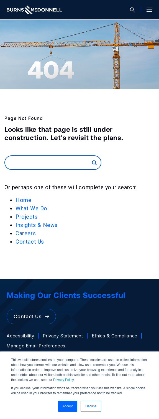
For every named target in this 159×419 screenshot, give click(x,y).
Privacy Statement (63, 335)
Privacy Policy (63, 380)
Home (23, 200)
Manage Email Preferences (36, 345)
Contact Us (30, 241)
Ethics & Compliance (114, 335)
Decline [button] (90, 406)
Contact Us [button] (31, 316)
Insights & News (37, 225)
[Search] (48, 162)
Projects (27, 216)
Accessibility (20, 335)
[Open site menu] (147, 9)
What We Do (31, 208)
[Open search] (135, 9)
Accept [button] (68, 406)
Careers (26, 233)
